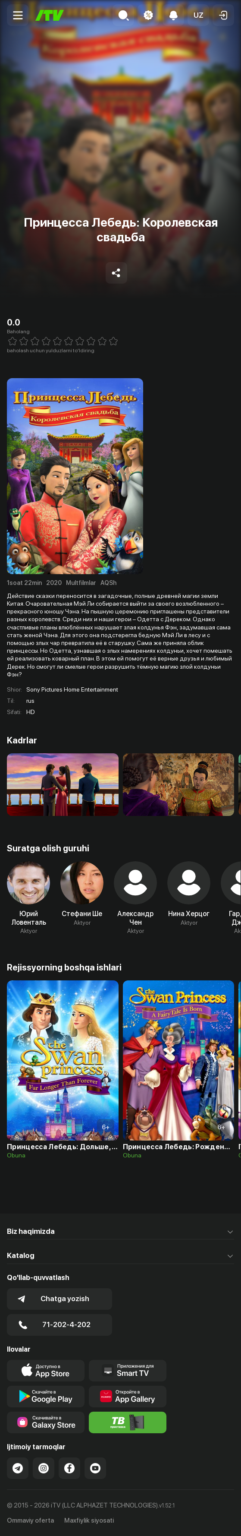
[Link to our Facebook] (69, 1468)
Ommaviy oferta (30, 1520)
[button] (198, 15)
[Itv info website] (127, 1422)
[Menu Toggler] (17, 15)
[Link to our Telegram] (17, 1468)
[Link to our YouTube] (95, 1468)
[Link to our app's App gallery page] (127, 1396)
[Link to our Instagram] (43, 1468)
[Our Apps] (127, 1370)
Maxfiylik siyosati (89, 1520)
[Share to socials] (116, 273)
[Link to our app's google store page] (46, 1396)
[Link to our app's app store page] (46, 1370)
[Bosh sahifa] (49, 15)
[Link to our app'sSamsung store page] (46, 1422)
